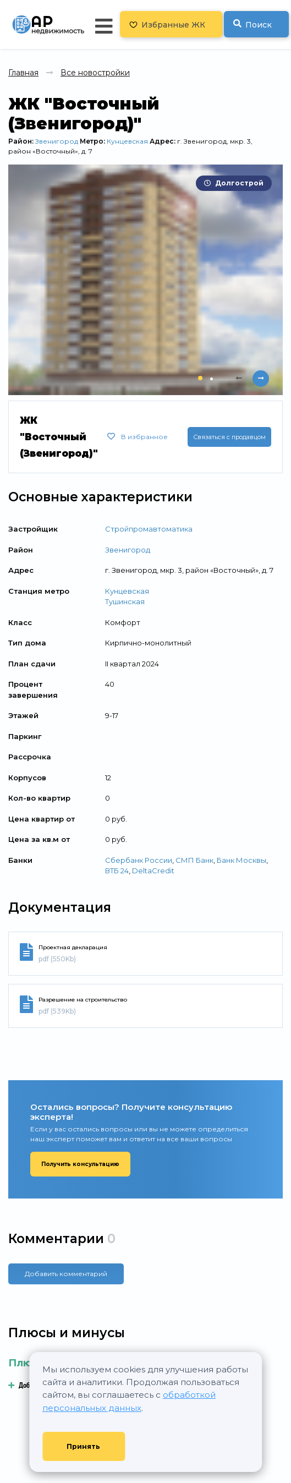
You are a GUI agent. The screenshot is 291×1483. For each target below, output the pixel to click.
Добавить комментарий (66, 1273)
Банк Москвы (241, 860)
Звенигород (56, 141)
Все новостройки (95, 73)
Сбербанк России (138, 860)
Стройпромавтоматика (149, 528)
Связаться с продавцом (229, 437)
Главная (23, 73)
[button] (200, 378)
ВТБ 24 (117, 870)
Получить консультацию (80, 1164)
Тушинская (125, 601)
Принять (83, 1446)
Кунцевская (127, 141)
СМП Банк (194, 860)
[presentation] (238, 378)
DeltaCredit (153, 870)
